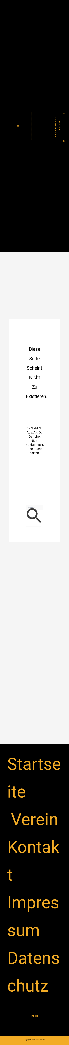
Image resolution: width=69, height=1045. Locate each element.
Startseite (34, 778)
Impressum (33, 916)
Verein (34, 819)
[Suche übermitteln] (33, 516)
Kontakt (33, 861)
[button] (59, 126)
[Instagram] (63, 141)
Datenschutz (33, 972)
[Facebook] (63, 113)
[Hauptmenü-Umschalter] (18, 126)
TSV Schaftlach (55, 126)
